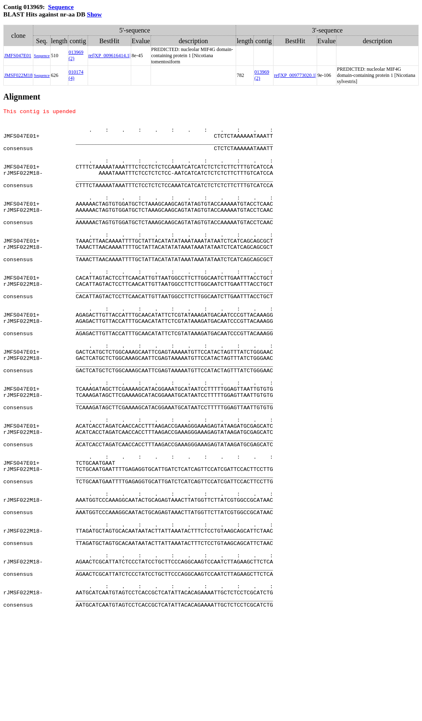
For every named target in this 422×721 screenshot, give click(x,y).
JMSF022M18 (18, 75)
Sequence (61, 6)
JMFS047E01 (17, 55)
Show (94, 14)
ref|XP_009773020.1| (295, 75)
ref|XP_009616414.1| (109, 55)
